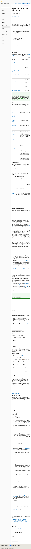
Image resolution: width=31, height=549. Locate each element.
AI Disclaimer (2, 547)
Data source (13, 187)
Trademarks (6, 548)
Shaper (13, 150)
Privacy (17, 547)
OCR (12, 141)
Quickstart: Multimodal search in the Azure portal (20, 521)
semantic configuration (15, 166)
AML (12, 112)
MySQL (13, 77)
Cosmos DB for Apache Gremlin (16, 76)
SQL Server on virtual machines (16, 90)
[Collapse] (10, 5)
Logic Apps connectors (18, 55)
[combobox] (5, 7)
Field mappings (15, 509)
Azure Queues (14, 66)
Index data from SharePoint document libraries (19, 99)
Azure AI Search (16, 6)
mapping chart (22, 427)
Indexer (13, 193)
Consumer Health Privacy (23, 547)
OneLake (13, 84)
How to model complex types (16, 393)
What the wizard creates (15, 17)
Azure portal (24, 203)
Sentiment (13, 148)
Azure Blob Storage (14, 62)
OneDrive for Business (15, 81)
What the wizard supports (15, 16)
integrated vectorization (22, 268)
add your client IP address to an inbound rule (19, 291)
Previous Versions (7, 547)
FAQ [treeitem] (2, 16)
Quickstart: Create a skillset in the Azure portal (19, 522)
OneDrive (13, 79)
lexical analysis (19, 478)
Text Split (13, 151)
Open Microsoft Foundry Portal (19, 3)
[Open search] (27, 1)
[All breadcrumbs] (12, 6)
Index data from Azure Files (23, 98)
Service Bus (13, 85)
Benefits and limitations (15, 18)
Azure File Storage (14, 64)
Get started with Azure (27, 3)
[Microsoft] (1, 1)
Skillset (13, 196)
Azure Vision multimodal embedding (13, 115)
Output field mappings (16, 510)
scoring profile (19, 423)
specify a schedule (20, 503)
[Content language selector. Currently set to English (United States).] (4, 545)
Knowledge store (14, 170)
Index (12, 190)
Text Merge (13, 156)
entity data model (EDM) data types (24, 426)
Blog (10, 547)
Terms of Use (2, 548)
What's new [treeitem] (3, 13)
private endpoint (26, 286)
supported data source (25, 260)
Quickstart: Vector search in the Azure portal (19, 520)
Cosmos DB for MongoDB (15, 74)
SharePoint (13, 88)
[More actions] (29, 6)
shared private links (26, 323)
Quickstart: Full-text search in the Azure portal (18, 50)
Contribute (14, 547)
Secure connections (14, 19)
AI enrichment (15, 268)
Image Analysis (14, 125)
